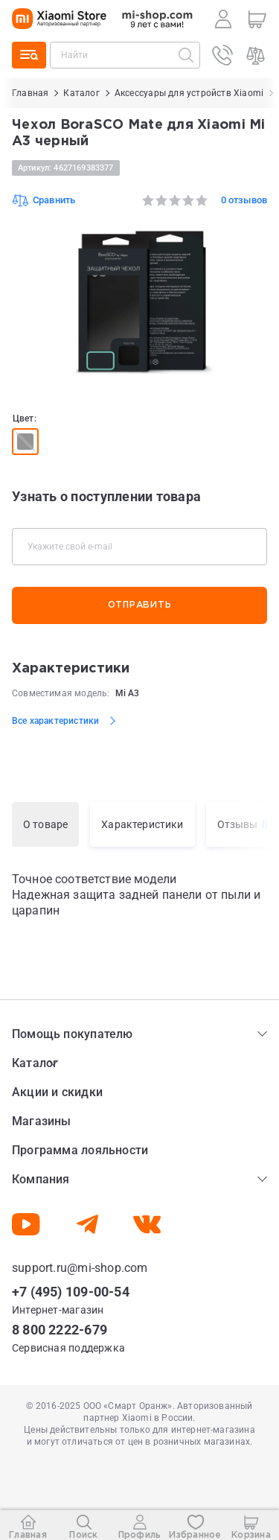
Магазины (41, 1121)
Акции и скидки (57, 1092)
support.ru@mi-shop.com (80, 1268)
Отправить (139, 605)
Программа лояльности (80, 1150)
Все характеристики (55, 721)
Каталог (35, 1063)
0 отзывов (244, 200)
